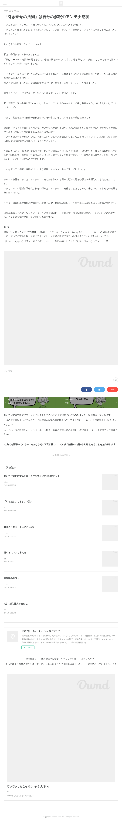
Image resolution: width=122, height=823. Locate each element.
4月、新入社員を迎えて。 (17, 604)
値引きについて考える (15, 553)
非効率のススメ (11, 579)
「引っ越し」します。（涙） (18, 501)
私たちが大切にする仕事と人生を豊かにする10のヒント (32, 476)
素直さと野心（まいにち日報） (19, 527)
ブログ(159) (8, 371)
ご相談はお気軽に (61, 454)
